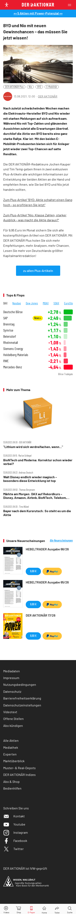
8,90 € (33, 635)
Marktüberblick (14, 761)
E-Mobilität (51, 86)
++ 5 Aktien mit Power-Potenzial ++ (38, 13)
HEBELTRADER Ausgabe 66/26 (47, 549)
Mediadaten (11, 671)
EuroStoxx (69, 303)
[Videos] (6, 909)
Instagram (15, 832)
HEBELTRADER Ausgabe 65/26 (47, 582)
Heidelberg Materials (15, 355)
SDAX (56, 303)
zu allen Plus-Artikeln (38, 271)
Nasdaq (16, 303)
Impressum (11, 678)
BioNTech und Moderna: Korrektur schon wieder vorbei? (37, 462)
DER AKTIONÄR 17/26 (40, 615)
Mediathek (10, 747)
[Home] (44, 909)
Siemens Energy (13, 348)
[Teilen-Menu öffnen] (57, 909)
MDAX (46, 303)
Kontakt (14, 816)
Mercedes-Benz (12, 367)
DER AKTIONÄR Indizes (19, 775)
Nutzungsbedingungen (19, 684)
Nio (30, 86)
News (37, 318)
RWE (6, 361)
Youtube (14, 824)
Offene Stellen (13, 719)
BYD (39, 86)
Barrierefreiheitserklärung (22, 698)
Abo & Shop (11, 781)
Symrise (8, 330)
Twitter (13, 849)
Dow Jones (32, 303)
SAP (5, 318)
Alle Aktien (11, 740)
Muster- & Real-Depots (19, 768)
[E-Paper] (31, 909)
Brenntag (8, 324)
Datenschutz (12, 691)
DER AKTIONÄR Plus (14, 86)
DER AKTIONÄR (47, 96)
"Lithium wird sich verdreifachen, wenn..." (33, 447)
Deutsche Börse (12, 312)
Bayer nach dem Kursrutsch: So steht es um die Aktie (37, 512)
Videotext (10, 712)
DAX (5, 303)
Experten (10, 754)
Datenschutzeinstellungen (22, 705)
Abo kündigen (13, 725)
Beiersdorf (9, 336)
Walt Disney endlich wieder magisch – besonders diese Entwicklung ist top (30, 479)
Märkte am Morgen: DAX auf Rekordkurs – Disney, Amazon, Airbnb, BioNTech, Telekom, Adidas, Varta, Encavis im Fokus (35, 496)
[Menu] (70, 5)
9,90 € (33, 571)
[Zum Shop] (19, 909)
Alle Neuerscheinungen (61, 540)
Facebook (15, 840)
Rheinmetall (10, 342)
